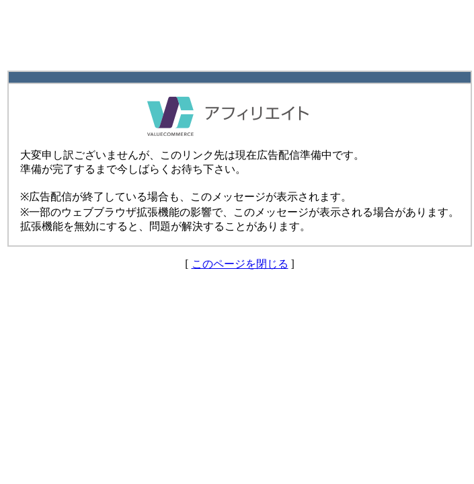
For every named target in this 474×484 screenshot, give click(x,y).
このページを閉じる (240, 264)
